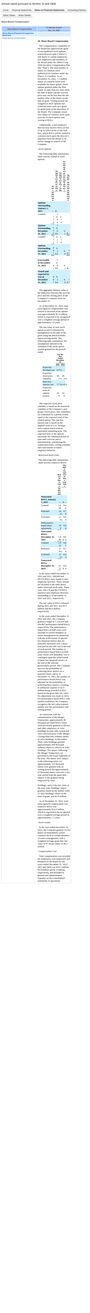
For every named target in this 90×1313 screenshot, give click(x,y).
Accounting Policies (77, 10)
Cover (6, 10)
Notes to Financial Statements (49, 10)
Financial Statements (21, 10)
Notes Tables (9, 15)
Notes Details (24, 15)
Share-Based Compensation (13, 38)
